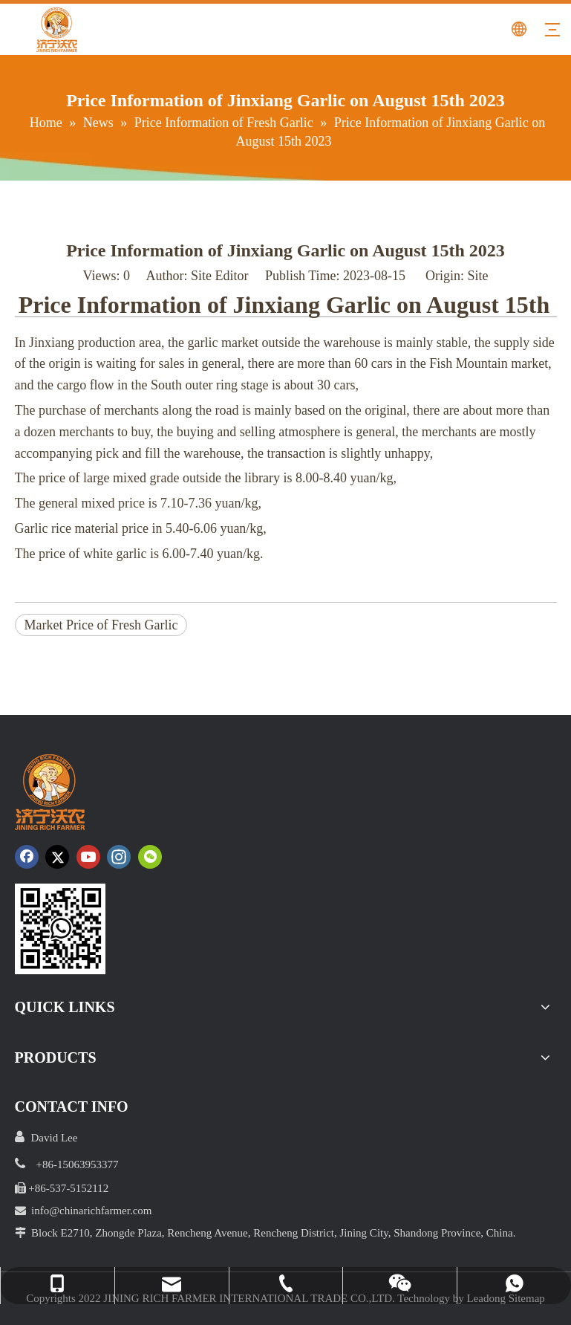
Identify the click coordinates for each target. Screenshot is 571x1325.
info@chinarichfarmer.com (91, 1211)
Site (477, 275)
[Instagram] (119, 857)
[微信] (150, 857)
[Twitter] (57, 857)
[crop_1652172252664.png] (60, 929)
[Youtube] (88, 857)
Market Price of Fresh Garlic (101, 625)
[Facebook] (27, 857)
